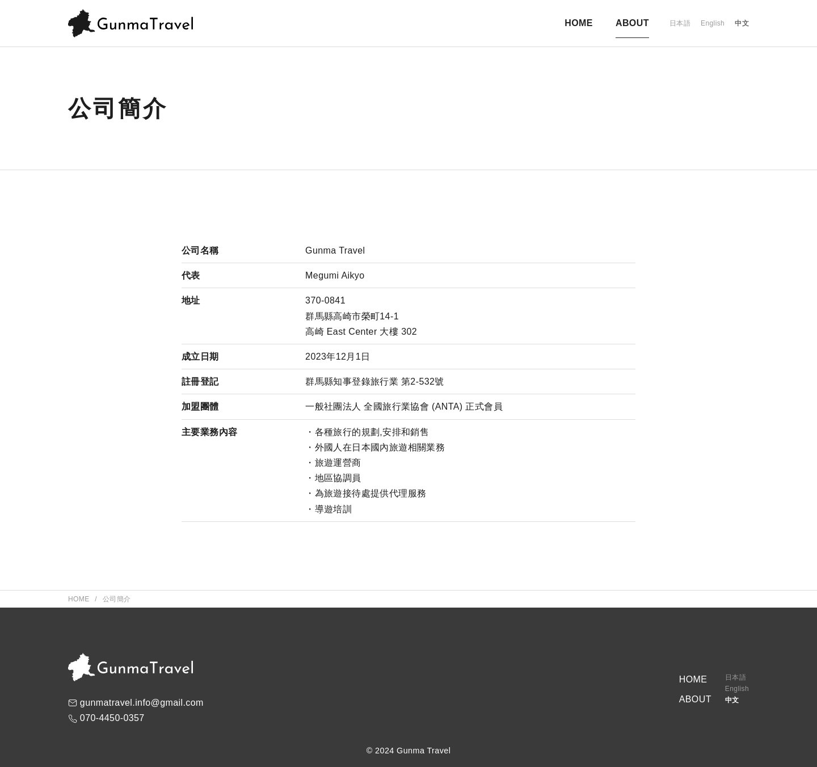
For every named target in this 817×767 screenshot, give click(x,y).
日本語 (679, 23)
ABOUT (632, 23)
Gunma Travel (423, 750)
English (713, 23)
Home (79, 599)
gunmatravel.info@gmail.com (142, 702)
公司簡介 (117, 599)
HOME (579, 23)
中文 (742, 23)
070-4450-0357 (112, 718)
